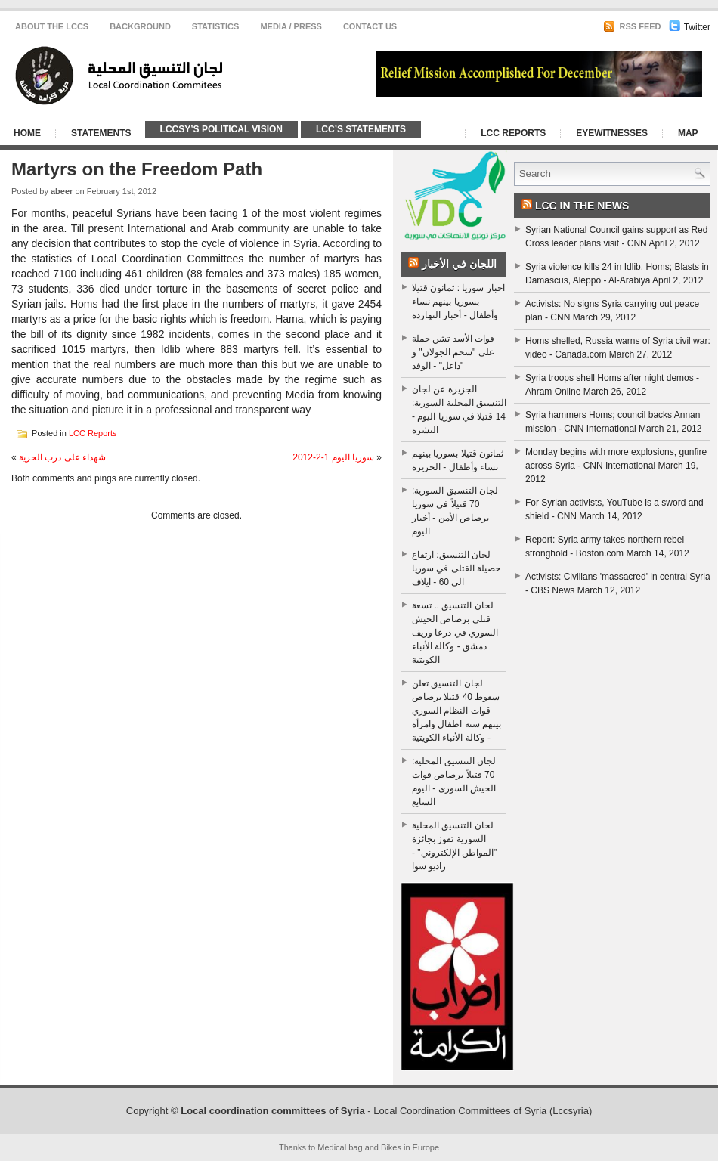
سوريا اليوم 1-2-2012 (333, 457)
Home (27, 133)
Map (688, 133)
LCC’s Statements (361, 129)
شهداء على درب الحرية (62, 457)
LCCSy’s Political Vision (221, 129)
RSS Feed (632, 26)
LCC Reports (513, 133)
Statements (101, 133)
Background (140, 26)
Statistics (216, 26)
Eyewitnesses (612, 133)
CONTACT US (370, 26)
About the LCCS (51, 26)
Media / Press (291, 26)
